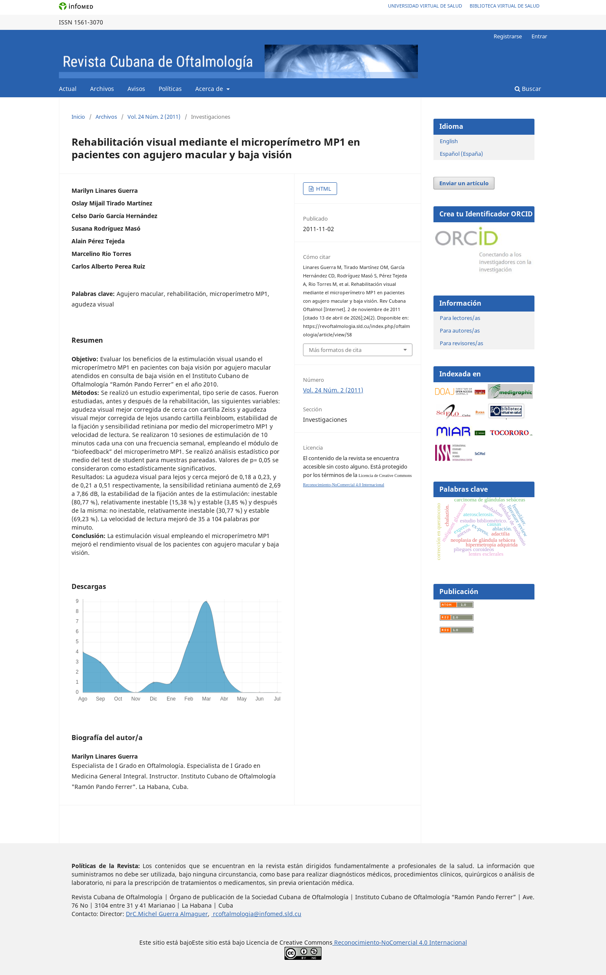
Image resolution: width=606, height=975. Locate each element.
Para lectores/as (460, 318)
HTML (323, 188)
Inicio (78, 116)
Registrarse (508, 36)
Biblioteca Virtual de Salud (505, 6)
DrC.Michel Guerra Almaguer (167, 914)
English (449, 141)
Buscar (528, 89)
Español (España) (461, 153)
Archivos (102, 89)
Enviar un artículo (464, 183)
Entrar (539, 36)
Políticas (170, 89)
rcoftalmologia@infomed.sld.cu (256, 914)
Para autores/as (460, 330)
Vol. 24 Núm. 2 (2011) (154, 116)
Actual (68, 89)
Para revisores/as (461, 343)
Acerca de (210, 89)
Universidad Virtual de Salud (425, 6)
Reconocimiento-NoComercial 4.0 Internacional (343, 484)
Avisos (136, 89)
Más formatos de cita (335, 350)
